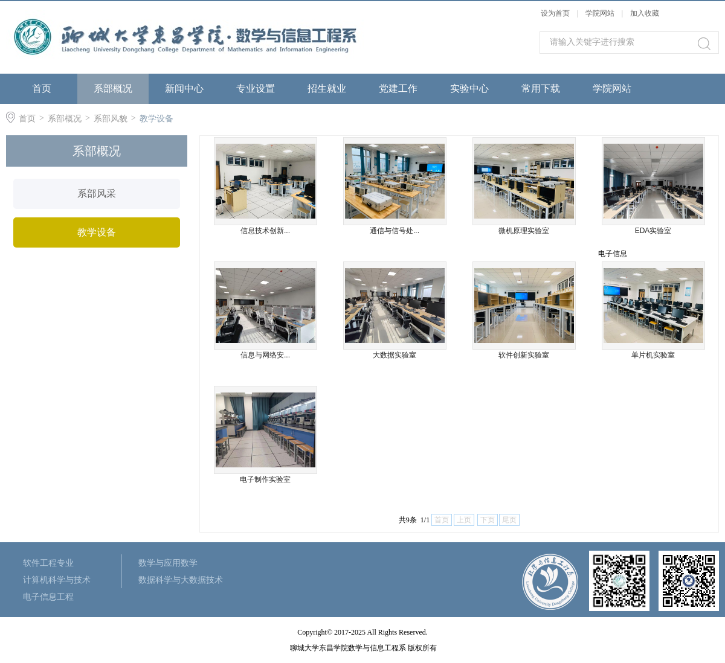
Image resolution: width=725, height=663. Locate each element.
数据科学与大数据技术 (180, 580)
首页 (41, 88)
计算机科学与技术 (57, 580)
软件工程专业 (48, 563)
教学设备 (156, 118)
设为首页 (555, 13)
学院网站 (600, 13)
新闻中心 (184, 88)
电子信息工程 (48, 596)
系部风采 (96, 193)
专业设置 (255, 88)
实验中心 (469, 88)
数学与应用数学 (168, 563)
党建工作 (398, 88)
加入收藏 (644, 13)
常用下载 (540, 88)
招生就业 (327, 88)
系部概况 (113, 88)
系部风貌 (110, 118)
